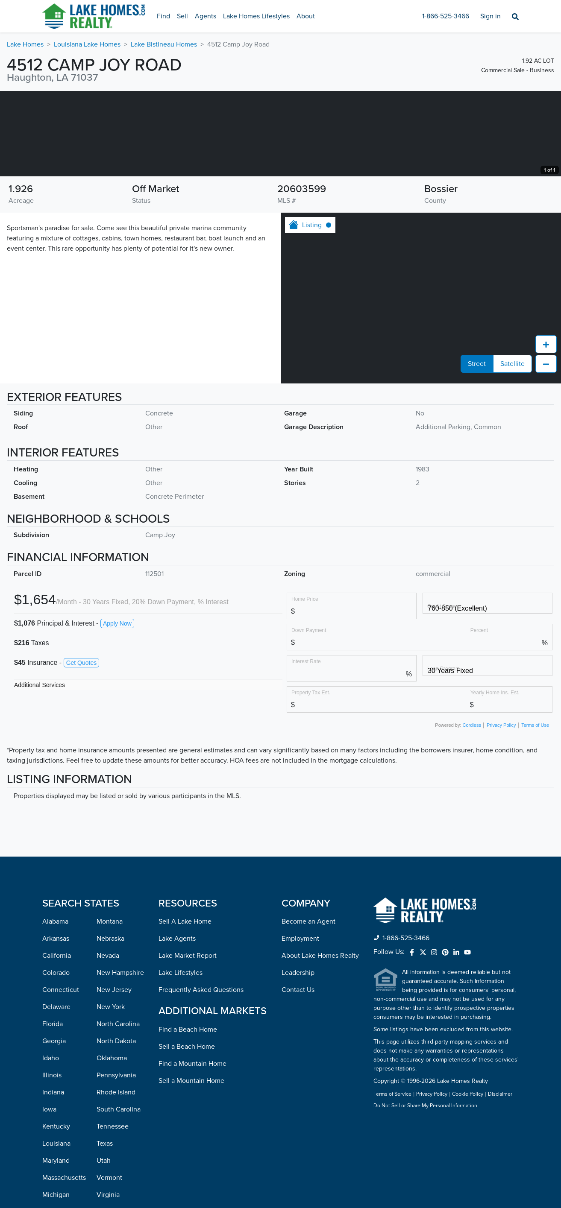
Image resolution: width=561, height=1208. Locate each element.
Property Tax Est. (310, 778)
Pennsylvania (116, 1160)
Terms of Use (535, 810)
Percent (479, 715)
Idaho (50, 1143)
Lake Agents (177, 1024)
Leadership (298, 1058)
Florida (52, 1109)
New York (111, 1092)
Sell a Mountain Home (191, 1166)
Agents (205, 16)
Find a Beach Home (188, 1115)
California (56, 1041)
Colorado (56, 1058)
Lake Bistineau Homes (164, 44)
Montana (110, 1007)
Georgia (54, 1126)
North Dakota (116, 1126)
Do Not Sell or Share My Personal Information (425, 1191)
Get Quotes (81, 748)
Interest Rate (306, 746)
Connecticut (60, 1075)
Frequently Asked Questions (201, 1075)
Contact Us (298, 1075)
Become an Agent (308, 1007)
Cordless (472, 810)
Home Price (304, 684)
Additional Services (39, 770)
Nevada (108, 1041)
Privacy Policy (501, 810)
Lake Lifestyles (181, 1058)
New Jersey (114, 1075)
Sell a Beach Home (187, 1132)
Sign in (490, 16)
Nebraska (110, 1024)
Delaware (56, 1092)
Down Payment (308, 715)
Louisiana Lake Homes (87, 44)
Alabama (55, 1007)
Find (163, 16)
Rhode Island (116, 1177)
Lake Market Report (188, 1041)
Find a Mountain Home (192, 1149)
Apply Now (117, 708)
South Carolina (119, 1194)
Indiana (53, 1177)
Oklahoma (112, 1143)
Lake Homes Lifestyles (256, 16)
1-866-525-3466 (445, 16)
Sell (182, 16)
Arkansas (55, 1024)
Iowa (49, 1194)
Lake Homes (25, 44)
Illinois (52, 1160)
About (306, 16)
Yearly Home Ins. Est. (495, 778)
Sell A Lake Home (185, 1007)
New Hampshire (120, 1058)
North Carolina (118, 1109)
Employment (300, 1024)
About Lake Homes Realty (320, 1041)
